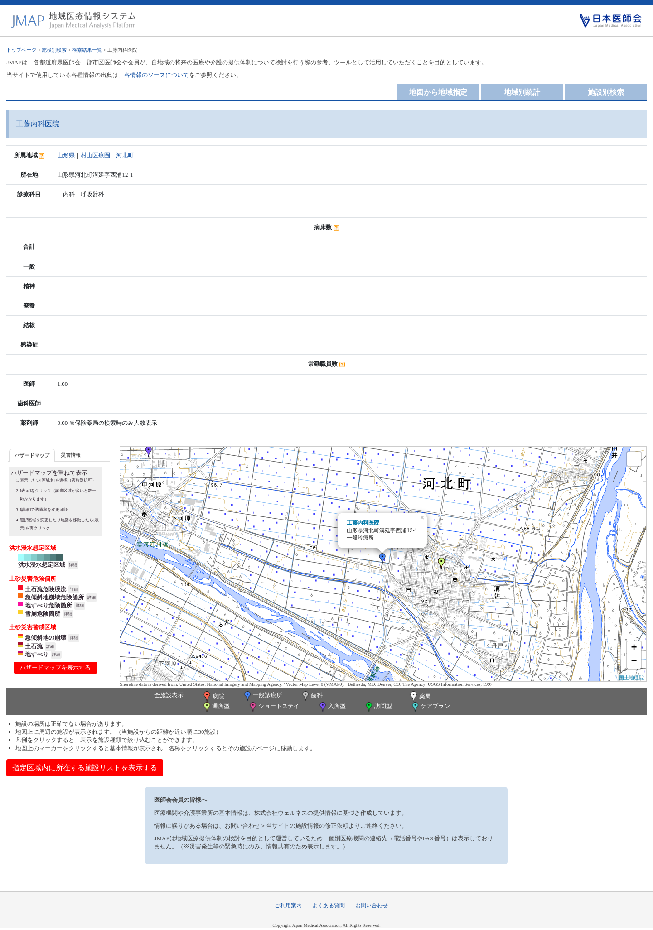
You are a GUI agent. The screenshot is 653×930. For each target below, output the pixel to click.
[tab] (32, 455)
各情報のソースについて (156, 75)
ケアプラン (430, 707)
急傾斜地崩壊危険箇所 (54, 597)
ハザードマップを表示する (55, 667)
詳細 (73, 565)
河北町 (125, 155)
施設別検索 (54, 50)
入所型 (332, 707)
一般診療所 (262, 696)
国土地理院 (631, 677)
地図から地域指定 (438, 92)
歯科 (311, 696)
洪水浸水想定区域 (41, 564)
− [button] (634, 662)
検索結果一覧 (87, 50)
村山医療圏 (95, 155)
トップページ (21, 50)
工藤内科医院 (363, 523)
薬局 (419, 696)
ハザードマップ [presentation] (32, 455)
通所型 (216, 707)
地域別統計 (522, 92)
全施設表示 (169, 695)
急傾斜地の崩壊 (45, 637)
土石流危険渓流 (45, 589)
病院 (213, 696)
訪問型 (378, 707)
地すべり (36, 654)
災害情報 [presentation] (71, 455)
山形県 (66, 155)
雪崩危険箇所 (42, 613)
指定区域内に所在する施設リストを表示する (84, 767)
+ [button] (634, 648)
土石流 (34, 646)
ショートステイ (274, 707)
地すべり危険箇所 (48, 605)
